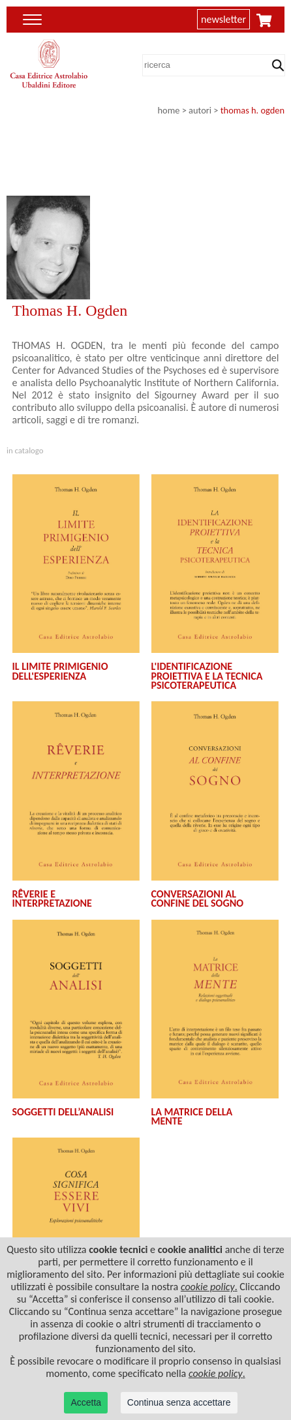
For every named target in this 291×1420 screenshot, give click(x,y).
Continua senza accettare (179, 1402)
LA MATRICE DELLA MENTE (192, 1116)
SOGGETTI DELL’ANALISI (63, 1112)
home (169, 110)
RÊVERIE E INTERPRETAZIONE (52, 898)
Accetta (85, 1402)
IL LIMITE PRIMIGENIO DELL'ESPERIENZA (60, 671)
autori (200, 110)
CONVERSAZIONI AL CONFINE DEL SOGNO (197, 898)
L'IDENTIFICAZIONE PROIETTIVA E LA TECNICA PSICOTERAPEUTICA (207, 675)
